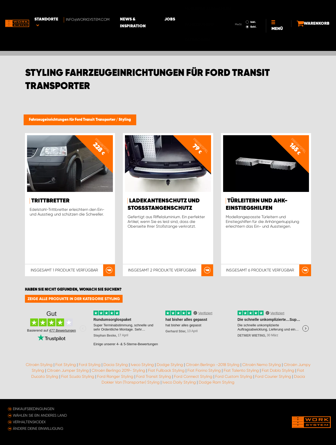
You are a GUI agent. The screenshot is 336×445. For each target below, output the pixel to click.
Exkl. (244, 12)
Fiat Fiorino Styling (204, 370)
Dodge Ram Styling (216, 382)
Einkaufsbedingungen (33, 409)
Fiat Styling (65, 364)
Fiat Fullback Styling (166, 370)
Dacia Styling (115, 364)
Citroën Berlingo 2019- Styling (118, 370)
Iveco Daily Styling (179, 382)
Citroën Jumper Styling (68, 370)
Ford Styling (90, 364)
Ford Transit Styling (153, 376)
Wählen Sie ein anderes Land (40, 415)
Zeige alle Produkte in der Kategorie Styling (74, 298)
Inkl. (244, 7)
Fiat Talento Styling (241, 370)
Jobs (186, 8)
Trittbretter (50, 201)
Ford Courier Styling (273, 376)
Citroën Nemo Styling (261, 364)
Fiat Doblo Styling (278, 370)
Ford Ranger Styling (115, 376)
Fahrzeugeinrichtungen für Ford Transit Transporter (72, 120)
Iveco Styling (142, 364)
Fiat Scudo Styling (77, 376)
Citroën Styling (39, 364)
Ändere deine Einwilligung (38, 428)
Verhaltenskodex (29, 422)
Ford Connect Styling (193, 376)
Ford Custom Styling (233, 376)
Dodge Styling (170, 364)
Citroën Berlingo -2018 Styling (212, 364)
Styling (125, 120)
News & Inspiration (151, 8)
